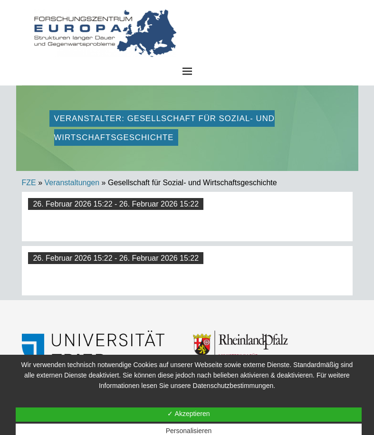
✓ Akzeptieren (188, 413)
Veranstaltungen (72, 183)
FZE (258, 19)
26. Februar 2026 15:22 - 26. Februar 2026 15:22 (116, 204)
